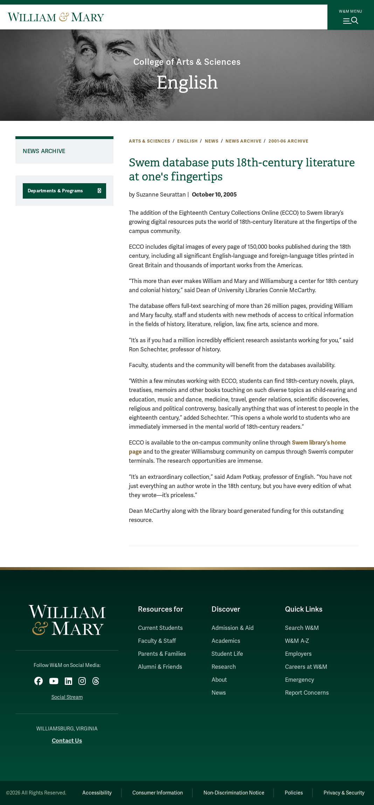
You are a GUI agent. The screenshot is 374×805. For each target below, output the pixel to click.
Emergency (299, 679)
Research (224, 666)
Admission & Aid (233, 628)
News (211, 141)
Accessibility (97, 793)
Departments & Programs (55, 191)
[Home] (56, 17)
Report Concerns (307, 692)
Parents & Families (162, 654)
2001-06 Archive (289, 141)
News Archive (243, 141)
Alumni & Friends (160, 666)
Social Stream (67, 697)
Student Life (227, 654)
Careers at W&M (306, 666)
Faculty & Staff (157, 641)
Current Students (160, 628)
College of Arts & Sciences (187, 62)
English (187, 82)
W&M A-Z (297, 641)
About (219, 679)
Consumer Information (157, 793)
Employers (298, 654)
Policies (294, 793)
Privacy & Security (344, 793)
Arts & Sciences (149, 141)
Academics (226, 641)
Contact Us (67, 740)
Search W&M (302, 628)
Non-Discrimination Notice (233, 793)
